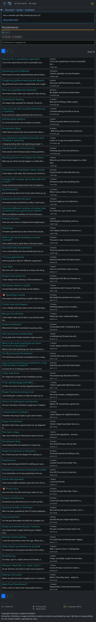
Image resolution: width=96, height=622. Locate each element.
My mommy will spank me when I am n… (67, 510)
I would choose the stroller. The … (64, 463)
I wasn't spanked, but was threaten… (65, 73)
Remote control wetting (14, 537)
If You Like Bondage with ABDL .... (19, 382)
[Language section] (92, 3)
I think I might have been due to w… (65, 424)
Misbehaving (8, 556)
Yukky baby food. (11, 373)
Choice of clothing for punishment (20, 401)
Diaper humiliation (12, 324)
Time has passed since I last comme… (66, 250)
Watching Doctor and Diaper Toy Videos (23, 157)
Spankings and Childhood (15, 71)
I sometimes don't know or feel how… (65, 288)
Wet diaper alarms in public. (16, 285)
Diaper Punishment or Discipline (19, 451)
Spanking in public (15, 295)
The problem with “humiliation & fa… (65, 327)
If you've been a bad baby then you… (65, 172)
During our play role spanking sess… (65, 181)
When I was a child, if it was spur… (64, 192)
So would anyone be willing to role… (65, 453)
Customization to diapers (15, 412)
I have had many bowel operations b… (66, 500)
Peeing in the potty (12, 575)
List (5, 32)
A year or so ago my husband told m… (66, 140)
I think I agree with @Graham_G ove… (66, 385)
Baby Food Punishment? (14, 584)
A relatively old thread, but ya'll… (63, 336)
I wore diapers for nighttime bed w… (65, 414)
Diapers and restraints (13, 276)
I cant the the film (57, 481)
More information (10, 20)
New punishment (11, 517)
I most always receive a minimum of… (66, 345)
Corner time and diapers (15, 304)
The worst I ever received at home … (65, 240)
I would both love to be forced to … (64, 356)
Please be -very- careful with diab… (64, 316)
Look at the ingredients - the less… (64, 434)
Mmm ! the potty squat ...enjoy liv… (64, 577)
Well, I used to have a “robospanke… (65, 549)
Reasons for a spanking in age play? (21, 59)
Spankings (7, 228)
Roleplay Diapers (10, 219)
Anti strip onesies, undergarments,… (65, 394)
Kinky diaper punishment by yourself (21, 546)
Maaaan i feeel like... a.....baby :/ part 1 (21, 565)
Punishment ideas (11, 128)
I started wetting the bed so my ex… (65, 111)
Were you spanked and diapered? (19, 90)
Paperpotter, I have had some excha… (66, 586)
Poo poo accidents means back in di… (65, 529)
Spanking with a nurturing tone (18, 148)
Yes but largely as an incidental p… (64, 201)
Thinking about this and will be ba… (65, 150)
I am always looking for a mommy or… (66, 230)
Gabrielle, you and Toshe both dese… (65, 365)
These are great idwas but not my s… (65, 121)
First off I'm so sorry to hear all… (63, 472)
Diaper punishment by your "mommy (21, 526)
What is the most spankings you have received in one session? (21, 344)
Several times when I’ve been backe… (65, 259)
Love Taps (7, 267)
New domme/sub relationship (17, 334)
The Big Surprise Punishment (17, 353)
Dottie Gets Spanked (12, 479)
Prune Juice (12, 489)
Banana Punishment (12, 314)
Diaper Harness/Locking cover (18, 392)
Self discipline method (13, 119)
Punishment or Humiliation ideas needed (23, 170)
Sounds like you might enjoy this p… (65, 519)
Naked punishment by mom (16, 199)
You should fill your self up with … (64, 444)
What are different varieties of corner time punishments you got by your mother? (24, 209)
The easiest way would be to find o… (65, 375)
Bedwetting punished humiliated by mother (24, 470)
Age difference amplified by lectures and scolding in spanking (23, 139)
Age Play (20, 9)
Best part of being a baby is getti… (64, 102)
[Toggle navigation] (4, 3)
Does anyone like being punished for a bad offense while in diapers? (24, 364)
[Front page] (1, 9)
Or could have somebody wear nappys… (67, 539)
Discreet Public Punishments (17, 248)
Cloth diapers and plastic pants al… (64, 221)
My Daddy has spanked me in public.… (66, 297)
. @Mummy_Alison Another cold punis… (66, 131)
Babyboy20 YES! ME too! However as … (66, 278)
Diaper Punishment (12, 421)
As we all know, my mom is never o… (65, 568)
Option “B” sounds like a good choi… (65, 404)
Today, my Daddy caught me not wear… (66, 558)
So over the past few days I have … (64, 491)
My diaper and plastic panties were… (65, 92)
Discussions (20, 3)
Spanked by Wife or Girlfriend (17, 508)
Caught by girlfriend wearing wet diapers (23, 80)
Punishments (30, 9)
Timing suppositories (13, 257)
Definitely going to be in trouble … (64, 307)
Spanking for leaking (13, 99)
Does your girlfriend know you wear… (65, 83)
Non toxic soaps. (10, 432)
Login (32, 3)
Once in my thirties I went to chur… (64, 269)
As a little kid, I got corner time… (63, 210)
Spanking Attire (10, 189)
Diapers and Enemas (13, 498)
